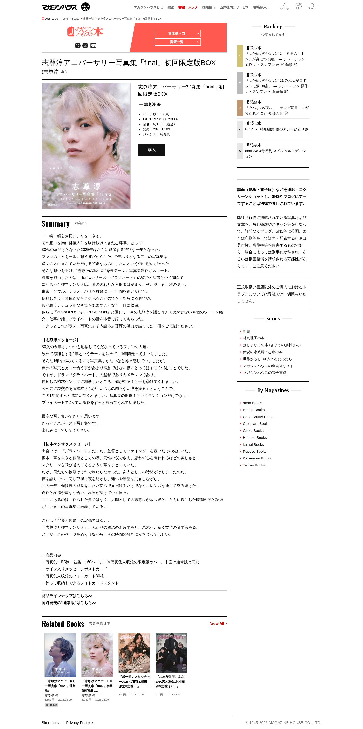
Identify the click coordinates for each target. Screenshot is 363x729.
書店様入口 (261, 7)
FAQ (299, 4)
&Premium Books (257, 458)
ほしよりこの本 (272, 345)
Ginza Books (253, 430)
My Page (284, 4)
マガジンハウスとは (148, 7)
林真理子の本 (254, 338)
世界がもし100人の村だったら (267, 359)
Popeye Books (255, 451)
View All (218, 623)
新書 (246, 331)
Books (75, 18)
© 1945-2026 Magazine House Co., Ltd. (283, 723)
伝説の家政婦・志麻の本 (263, 352)
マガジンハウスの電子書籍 (264, 373)
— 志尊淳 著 (150, 104)
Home (64, 18)
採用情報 (208, 7)
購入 (152, 150)
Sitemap (49, 723)
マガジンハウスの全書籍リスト (268, 366)
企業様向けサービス (234, 7)
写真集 (165, 134)
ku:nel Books (253, 444)
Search (312, 4)
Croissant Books (256, 423)
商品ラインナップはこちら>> (67, 596)
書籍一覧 (88, 18)
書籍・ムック (188, 7)
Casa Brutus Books (258, 417)
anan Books (252, 403)
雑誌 (170, 7)
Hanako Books (255, 437)
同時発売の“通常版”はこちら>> (69, 603)
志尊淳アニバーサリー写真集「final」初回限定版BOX (129, 18)
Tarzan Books (254, 465)
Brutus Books (254, 410)
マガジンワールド (66, 6)
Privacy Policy (78, 723)
